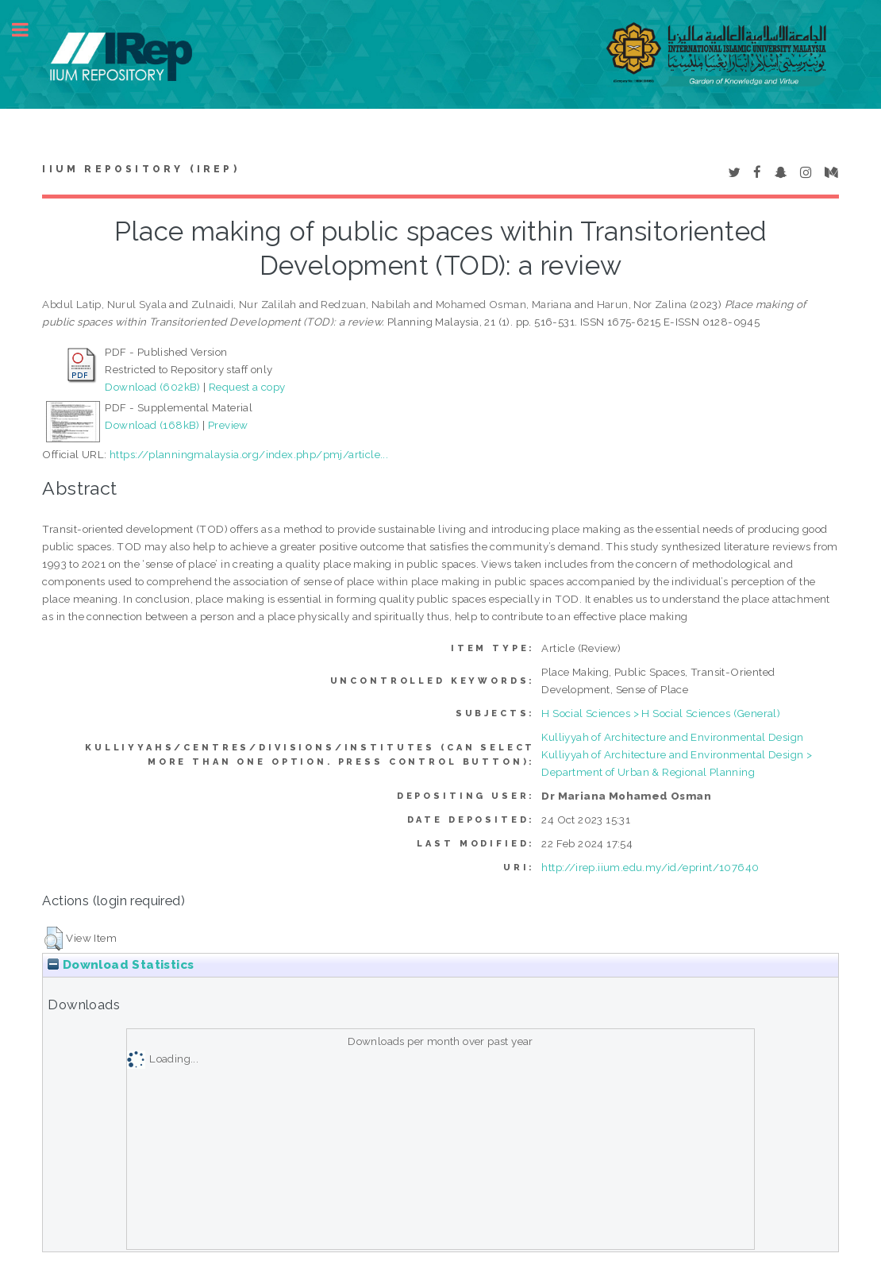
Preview (228, 424)
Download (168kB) (152, 424)
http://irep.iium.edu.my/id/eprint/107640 (650, 867)
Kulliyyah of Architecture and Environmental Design (672, 737)
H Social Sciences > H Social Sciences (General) (660, 713)
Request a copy (247, 386)
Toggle (28, 30)
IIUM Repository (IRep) (140, 169)
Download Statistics (121, 965)
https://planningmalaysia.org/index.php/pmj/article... (249, 454)
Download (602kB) (152, 386)
